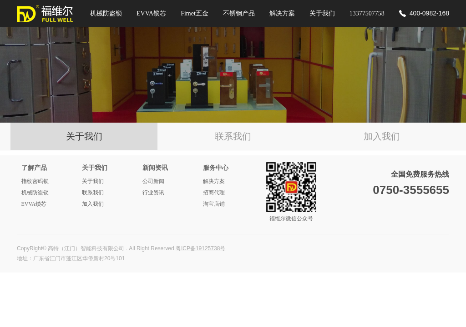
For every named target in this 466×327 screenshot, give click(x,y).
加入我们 (382, 136)
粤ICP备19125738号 (200, 248)
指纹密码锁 (35, 181)
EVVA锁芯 (151, 13)
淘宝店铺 (214, 204)
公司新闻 (153, 181)
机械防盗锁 (106, 13)
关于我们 (322, 13)
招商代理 (214, 192)
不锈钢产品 (239, 13)
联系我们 (233, 136)
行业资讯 (153, 192)
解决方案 (282, 13)
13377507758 (367, 13)
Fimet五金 (194, 13)
